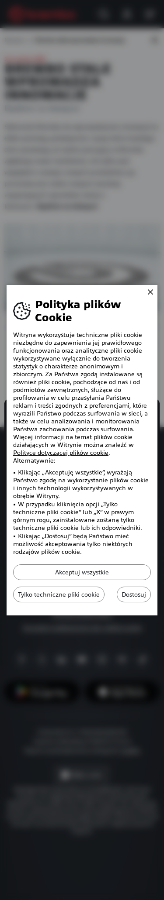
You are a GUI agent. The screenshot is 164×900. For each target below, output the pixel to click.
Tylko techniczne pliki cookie (59, 594)
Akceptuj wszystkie (82, 572)
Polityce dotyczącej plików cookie (60, 452)
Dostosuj (134, 594)
